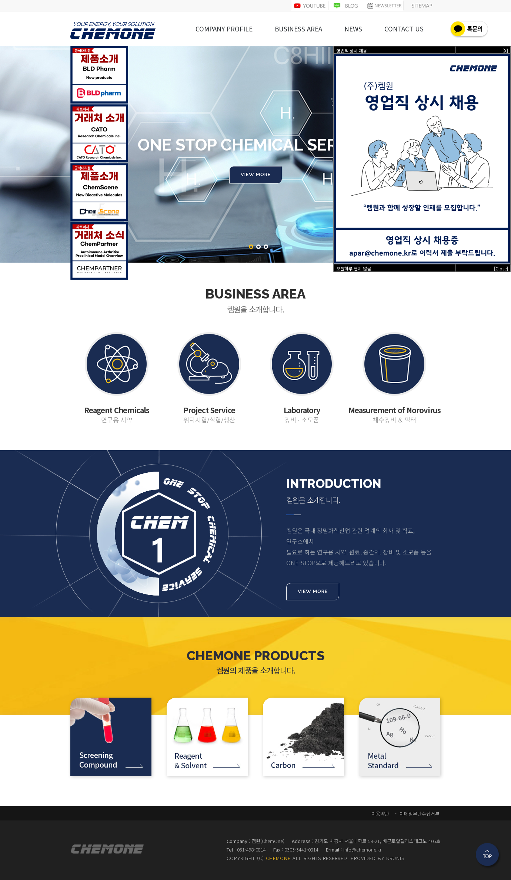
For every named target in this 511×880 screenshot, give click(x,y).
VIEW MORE (313, 591)
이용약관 (380, 813)
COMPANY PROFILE (224, 29)
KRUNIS (395, 858)
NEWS (353, 29)
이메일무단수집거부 (419, 813)
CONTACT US (404, 29)
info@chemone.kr (362, 849)
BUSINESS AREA (298, 29)
